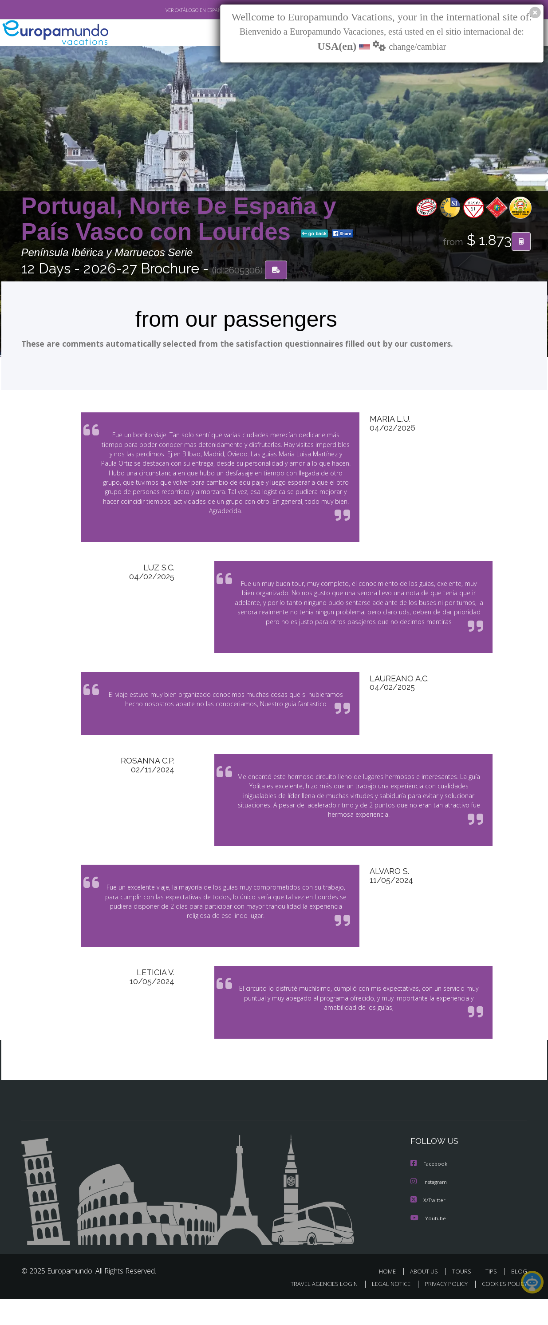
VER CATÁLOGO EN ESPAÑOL (175, 10)
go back (314, 234)
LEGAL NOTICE (385, 1310)
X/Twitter (428, 1226)
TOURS (463, 1297)
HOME (390, 1297)
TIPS (492, 1297)
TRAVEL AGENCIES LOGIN (315, 1310)
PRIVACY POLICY (441, 1310)
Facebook (429, 1190)
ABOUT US (426, 1297)
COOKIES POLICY (502, 1310)
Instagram (429, 1208)
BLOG (519, 1297)
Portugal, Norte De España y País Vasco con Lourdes (178, 219)
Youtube (428, 1244)
